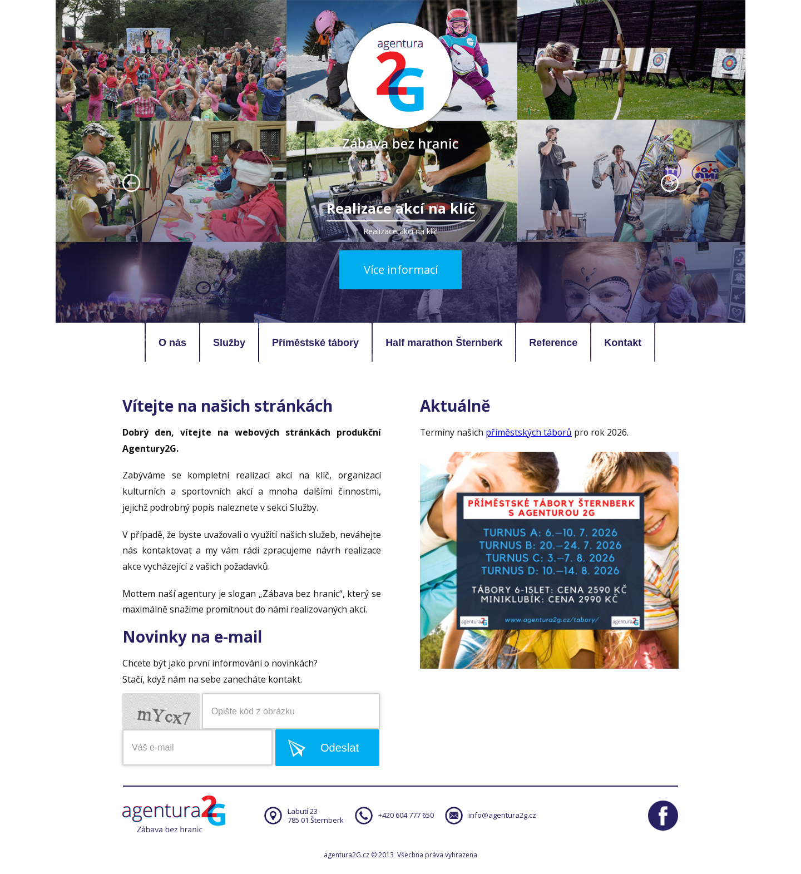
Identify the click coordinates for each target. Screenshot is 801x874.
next (670, 183)
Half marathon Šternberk (443, 342)
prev (131, 183)
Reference (553, 342)
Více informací (401, 269)
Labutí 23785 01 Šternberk (316, 815)
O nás (172, 342)
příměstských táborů (529, 432)
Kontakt (622, 342)
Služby (229, 342)
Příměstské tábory (315, 342)
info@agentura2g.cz (502, 815)
